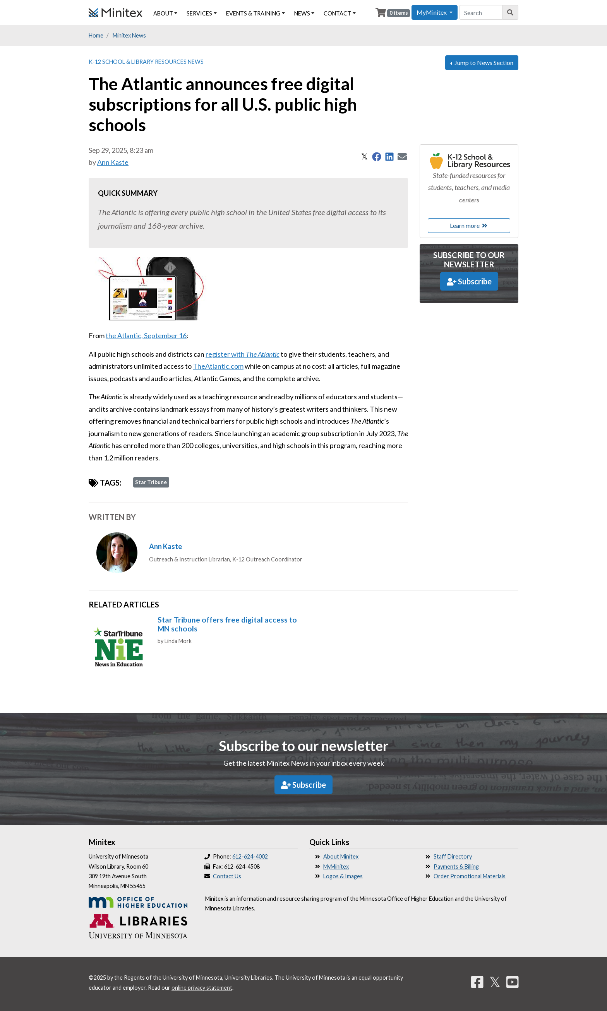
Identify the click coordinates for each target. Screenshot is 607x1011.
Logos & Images (343, 876)
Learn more (469, 225)
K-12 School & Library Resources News (146, 61)
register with (242, 354)
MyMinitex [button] (432, 12)
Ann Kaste (113, 162)
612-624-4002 (250, 856)
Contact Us (227, 876)
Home (96, 35)
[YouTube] (512, 981)
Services (199, 13)
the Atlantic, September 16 (146, 335)
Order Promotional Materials (470, 876)
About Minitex (340, 856)
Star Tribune (151, 482)
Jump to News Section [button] (483, 62)
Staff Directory (453, 856)
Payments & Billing (456, 866)
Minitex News (129, 35)
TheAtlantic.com (218, 366)
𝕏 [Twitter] (495, 981)
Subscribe (469, 281)
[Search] (510, 12)
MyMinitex (336, 866)
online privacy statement (201, 987)
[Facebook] (477, 981)
